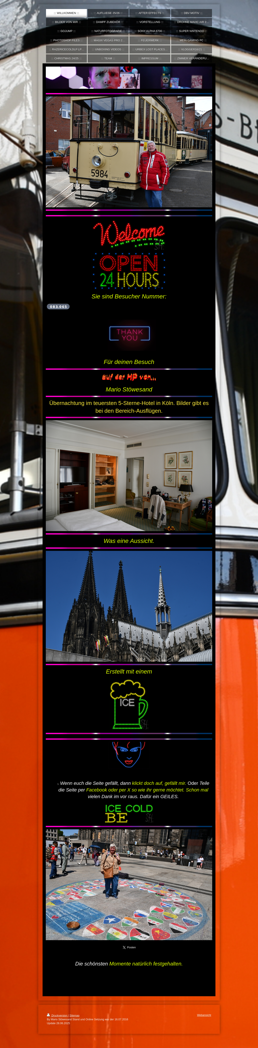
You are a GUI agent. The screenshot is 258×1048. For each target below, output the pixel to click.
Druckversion (57, 1015)
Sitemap (74, 1015)
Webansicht (204, 1015)
